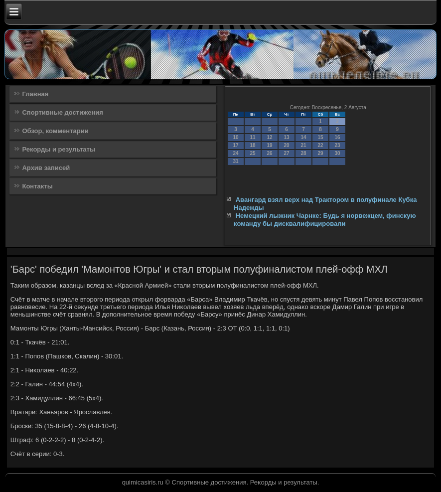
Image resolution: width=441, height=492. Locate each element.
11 (253, 137)
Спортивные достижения (62, 112)
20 (287, 145)
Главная (35, 94)
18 (253, 145)
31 (236, 161)
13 (287, 137)
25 (253, 153)
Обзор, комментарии (55, 131)
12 (270, 137)
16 (337, 137)
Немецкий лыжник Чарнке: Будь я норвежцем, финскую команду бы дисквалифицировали (325, 219)
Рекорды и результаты (58, 149)
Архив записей (46, 167)
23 (337, 145)
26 (270, 153)
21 (303, 145)
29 (320, 153)
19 (270, 145)
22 (320, 145)
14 (303, 137)
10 (236, 137)
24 (236, 153)
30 (337, 153)
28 (303, 153)
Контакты (37, 186)
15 (320, 137)
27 (287, 153)
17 (236, 145)
